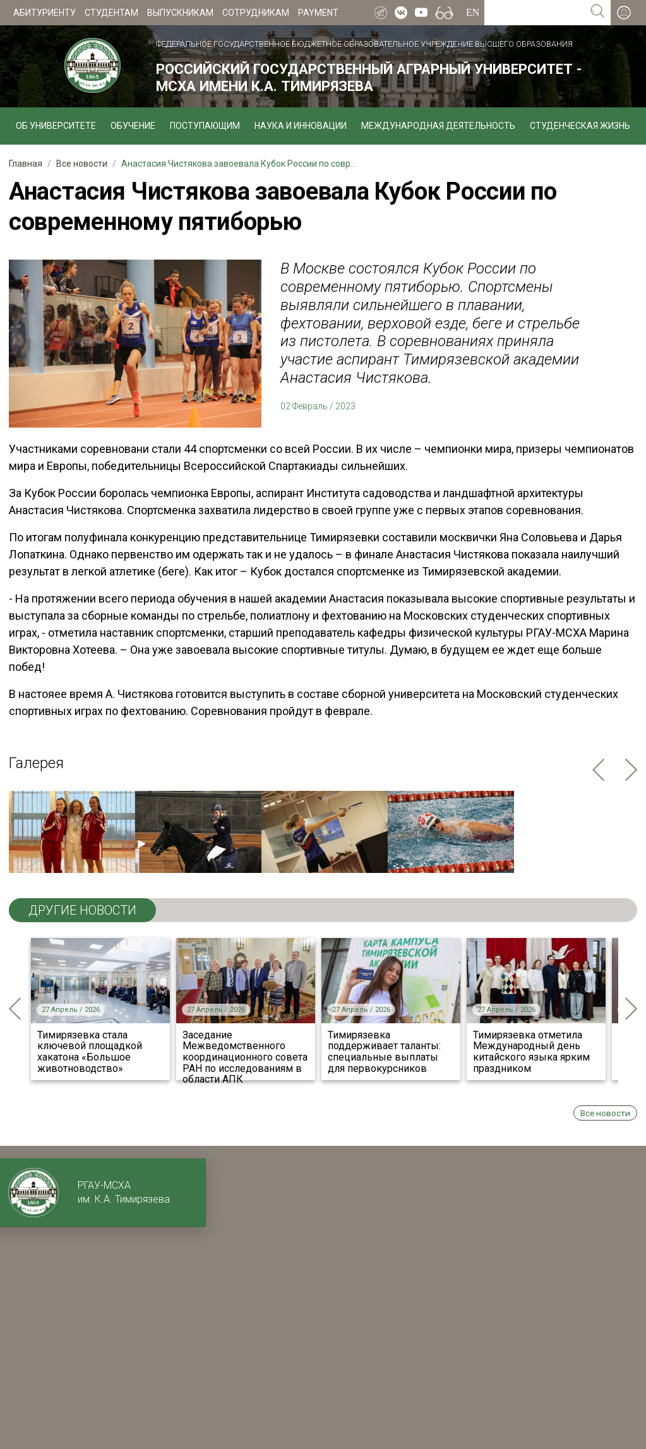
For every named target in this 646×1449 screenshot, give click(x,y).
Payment (318, 13)
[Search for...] (534, 12)
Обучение (133, 126)
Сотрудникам (255, 13)
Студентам (111, 13)
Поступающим (205, 126)
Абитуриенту (44, 13)
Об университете (56, 126)
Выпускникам (180, 13)
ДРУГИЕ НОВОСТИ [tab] (82, 910)
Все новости (605, 1113)
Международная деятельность (438, 126)
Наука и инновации (300, 126)
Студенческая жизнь (580, 126)
